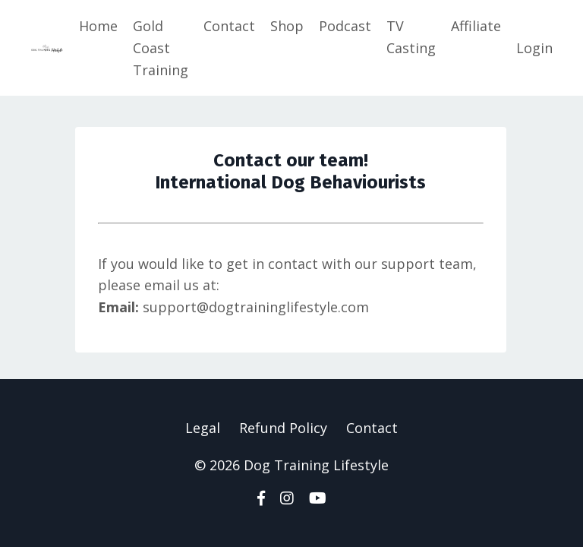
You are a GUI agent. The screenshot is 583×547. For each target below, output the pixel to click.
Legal (202, 428)
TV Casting (411, 37)
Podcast (345, 26)
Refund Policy (283, 428)
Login (534, 48)
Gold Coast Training (160, 48)
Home (98, 26)
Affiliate (476, 26)
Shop (287, 26)
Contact (229, 26)
